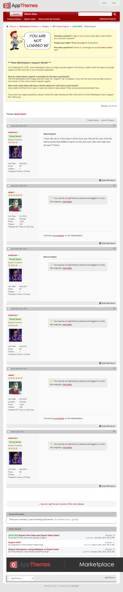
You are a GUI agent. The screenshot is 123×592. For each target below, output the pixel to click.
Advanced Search (108, 19)
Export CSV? (14, 542)
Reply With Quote (107, 180)
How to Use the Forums (49, 19)
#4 (114, 308)
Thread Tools (92, 120)
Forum (13, 26)
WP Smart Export (61, 26)
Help (114, 3)
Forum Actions (14, 19)
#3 (114, 248)
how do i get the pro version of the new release (62, 504)
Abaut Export (20, 114)
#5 (114, 368)
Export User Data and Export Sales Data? (39, 535)
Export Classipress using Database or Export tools (33, 549)
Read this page (78, 43)
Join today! (67, 202)
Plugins (45, 26)
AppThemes (110, 577)
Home (16, 14)
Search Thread (107, 120)
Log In (104, 3)
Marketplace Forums (28, 26)
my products (58, 235)
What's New (30, 14)
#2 (114, 185)
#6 (114, 431)
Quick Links (29, 19)
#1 (114, 125)
